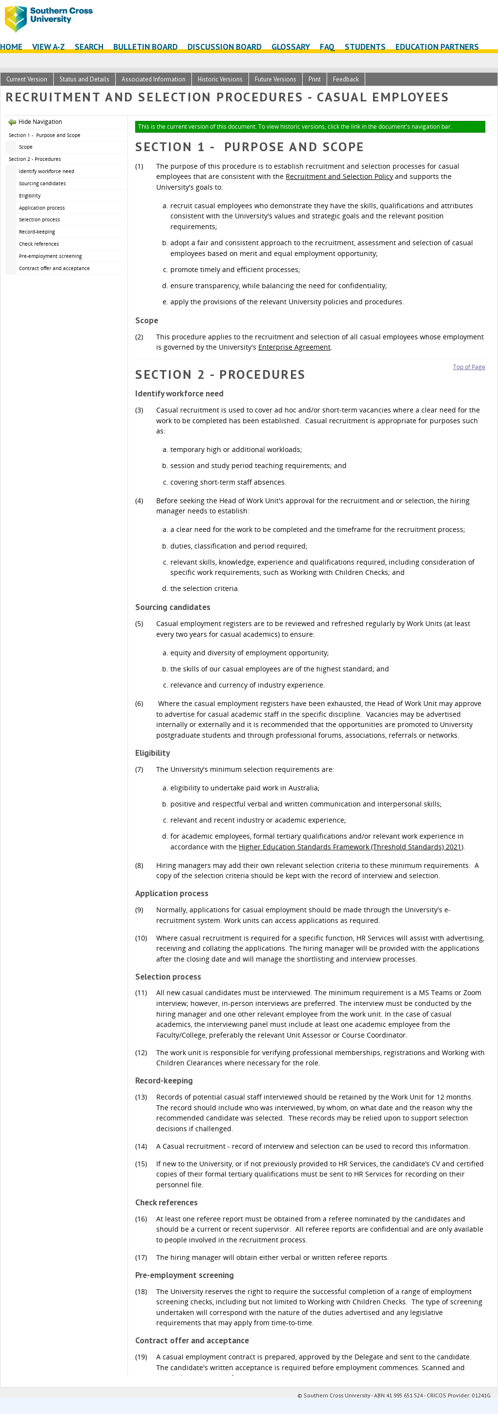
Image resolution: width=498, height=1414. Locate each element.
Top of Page (469, 367)
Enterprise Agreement (294, 347)
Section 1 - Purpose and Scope (45, 135)
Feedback (346, 79)
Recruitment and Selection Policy (339, 176)
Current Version (26, 79)
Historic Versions (220, 79)
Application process (42, 207)
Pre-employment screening (50, 256)
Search (89, 46)
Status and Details (84, 79)
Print (315, 79)
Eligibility (30, 195)
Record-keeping (37, 231)
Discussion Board (224, 46)
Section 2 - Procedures (35, 159)
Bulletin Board (145, 46)
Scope (26, 146)
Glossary (290, 46)
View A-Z (48, 46)
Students (365, 46)
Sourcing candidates (42, 183)
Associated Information (154, 79)
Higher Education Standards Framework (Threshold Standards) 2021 (350, 846)
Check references (39, 243)
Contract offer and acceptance (54, 268)
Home (11, 46)
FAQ (327, 46)
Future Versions (275, 79)
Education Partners (437, 46)
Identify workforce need (46, 171)
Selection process (39, 219)
